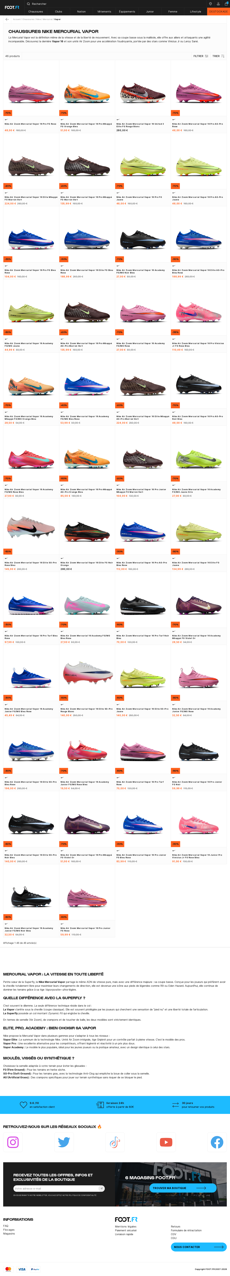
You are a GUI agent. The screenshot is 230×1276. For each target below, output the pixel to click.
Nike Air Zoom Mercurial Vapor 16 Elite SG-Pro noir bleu (31, 856)
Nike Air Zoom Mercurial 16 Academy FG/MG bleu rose (85, 636)
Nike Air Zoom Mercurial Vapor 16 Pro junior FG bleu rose (141, 856)
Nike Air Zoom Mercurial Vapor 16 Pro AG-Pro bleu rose (141, 563)
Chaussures (36, 11)
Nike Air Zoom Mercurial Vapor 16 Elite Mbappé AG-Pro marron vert (142, 417)
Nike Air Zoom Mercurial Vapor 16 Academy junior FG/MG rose (196, 710)
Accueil (16, 19)
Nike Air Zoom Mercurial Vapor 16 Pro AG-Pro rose (197, 125)
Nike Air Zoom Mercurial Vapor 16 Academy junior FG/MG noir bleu (29, 929)
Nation (81, 11)
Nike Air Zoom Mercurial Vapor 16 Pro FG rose (30, 124)
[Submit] (28, 3)
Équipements (127, 11)
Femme (172, 11)
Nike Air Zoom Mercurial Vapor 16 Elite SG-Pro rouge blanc (87, 710)
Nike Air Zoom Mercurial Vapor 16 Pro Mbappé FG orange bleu (86, 125)
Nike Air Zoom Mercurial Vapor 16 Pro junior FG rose (86, 929)
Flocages (9, 1229)
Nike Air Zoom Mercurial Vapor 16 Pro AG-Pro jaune (197, 198)
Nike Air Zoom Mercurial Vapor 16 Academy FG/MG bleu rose (85, 417)
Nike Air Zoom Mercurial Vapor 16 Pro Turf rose (140, 783)
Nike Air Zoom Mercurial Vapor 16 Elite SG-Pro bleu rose (31, 783)
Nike (38, 19)
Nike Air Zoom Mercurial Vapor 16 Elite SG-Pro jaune (142, 710)
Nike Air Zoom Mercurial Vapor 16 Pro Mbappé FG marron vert (86, 198)
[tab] (115, 39)
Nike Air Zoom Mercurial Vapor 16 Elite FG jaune (195, 563)
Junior (150, 11)
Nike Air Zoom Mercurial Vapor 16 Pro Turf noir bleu (142, 636)
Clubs (58, 11)
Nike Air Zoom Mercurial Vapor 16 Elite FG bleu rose (87, 271)
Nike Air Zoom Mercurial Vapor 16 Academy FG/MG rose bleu (29, 490)
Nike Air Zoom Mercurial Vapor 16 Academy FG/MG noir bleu (140, 271)
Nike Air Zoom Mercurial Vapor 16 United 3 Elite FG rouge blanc (140, 125)
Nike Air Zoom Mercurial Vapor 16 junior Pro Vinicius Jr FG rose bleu (197, 856)
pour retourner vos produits (198, 1106)
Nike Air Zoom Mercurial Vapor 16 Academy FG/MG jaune (29, 344)
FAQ (5, 1225)
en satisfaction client (42, 1106)
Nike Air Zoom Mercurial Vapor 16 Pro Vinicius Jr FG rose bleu (198, 344)
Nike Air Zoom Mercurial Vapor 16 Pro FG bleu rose (30, 271)
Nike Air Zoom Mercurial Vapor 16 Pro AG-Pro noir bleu (197, 417)
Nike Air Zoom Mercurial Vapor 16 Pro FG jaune (139, 198)
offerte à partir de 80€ (120, 1106)
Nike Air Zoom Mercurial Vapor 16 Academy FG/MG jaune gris (196, 490)
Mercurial (47, 19)
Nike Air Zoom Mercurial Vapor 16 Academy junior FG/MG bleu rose (29, 710)
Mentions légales (125, 1226)
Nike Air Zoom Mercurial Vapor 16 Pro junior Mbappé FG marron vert (141, 490)
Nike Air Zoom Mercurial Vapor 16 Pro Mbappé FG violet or (86, 856)
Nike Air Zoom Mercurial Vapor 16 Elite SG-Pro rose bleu (31, 563)
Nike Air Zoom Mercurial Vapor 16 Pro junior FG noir (197, 783)
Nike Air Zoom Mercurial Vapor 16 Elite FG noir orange (87, 563)
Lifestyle (195, 11)
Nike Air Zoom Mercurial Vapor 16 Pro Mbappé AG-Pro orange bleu (86, 490)
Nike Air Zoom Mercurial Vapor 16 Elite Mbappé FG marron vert (31, 198)
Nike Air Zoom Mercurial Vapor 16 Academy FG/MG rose (140, 344)
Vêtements (104, 11)
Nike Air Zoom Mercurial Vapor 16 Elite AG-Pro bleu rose (198, 271)
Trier (218, 56)
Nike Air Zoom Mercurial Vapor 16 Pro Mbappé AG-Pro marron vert (86, 344)
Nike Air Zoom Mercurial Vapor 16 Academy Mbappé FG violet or (196, 636)
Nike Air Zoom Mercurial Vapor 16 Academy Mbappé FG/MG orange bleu (29, 417)
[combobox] (116, 4)
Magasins (9, 1233)
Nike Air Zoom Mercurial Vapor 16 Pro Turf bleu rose (31, 636)
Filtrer (201, 56)
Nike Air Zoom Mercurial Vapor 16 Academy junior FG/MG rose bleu (85, 783)
